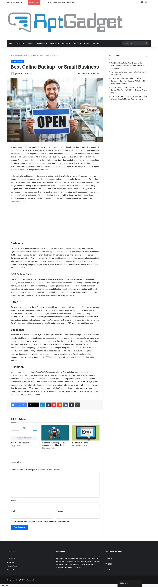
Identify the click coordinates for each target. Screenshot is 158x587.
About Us (10, 562)
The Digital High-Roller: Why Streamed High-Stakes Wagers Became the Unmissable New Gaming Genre (127, 65)
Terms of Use (12, 566)
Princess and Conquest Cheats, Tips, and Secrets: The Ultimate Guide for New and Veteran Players (129, 89)
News (86, 43)
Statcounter (4, 586)
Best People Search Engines (21, 443)
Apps (10, 43)
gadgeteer (18, 74)
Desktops (53, 43)
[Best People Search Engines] (24, 432)
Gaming (19, 43)
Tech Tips (77, 43)
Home (14, 56)
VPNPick (109, 558)
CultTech (109, 569)
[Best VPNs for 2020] (85, 432)
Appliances (41, 43)
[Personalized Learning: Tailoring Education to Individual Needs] (55, 432)
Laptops (65, 43)
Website (60, 511)
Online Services (23, 56)
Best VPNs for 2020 (80, 443)
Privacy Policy (12, 570)
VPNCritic (109, 564)
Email (13, 511)
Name (13, 501)
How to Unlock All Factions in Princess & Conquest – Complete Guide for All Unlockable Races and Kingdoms (128, 80)
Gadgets (30, 43)
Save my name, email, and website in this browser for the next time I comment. (41, 522)
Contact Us (11, 558)
